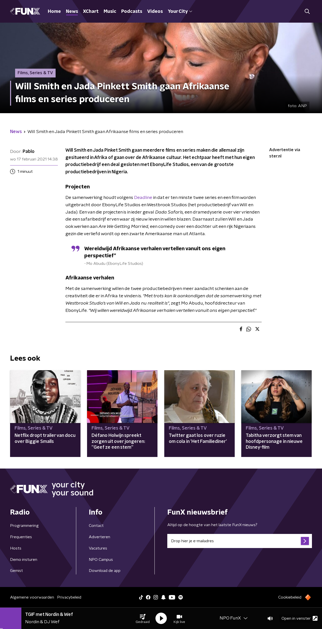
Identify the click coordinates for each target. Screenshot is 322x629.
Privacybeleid (69, 597)
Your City (180, 11)
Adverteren (99, 537)
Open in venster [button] (299, 618)
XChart (91, 11)
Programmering (24, 526)
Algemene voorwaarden (32, 597)
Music (110, 11)
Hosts (15, 548)
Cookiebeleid (289, 597)
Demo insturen (23, 560)
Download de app (104, 571)
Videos (155, 11)
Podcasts (131, 11)
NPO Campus (101, 560)
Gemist (16, 571)
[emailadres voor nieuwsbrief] (239, 541)
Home (54, 11)
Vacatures (98, 548)
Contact (96, 526)
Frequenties (21, 537)
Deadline (143, 197)
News (72, 11)
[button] (143, 618)
